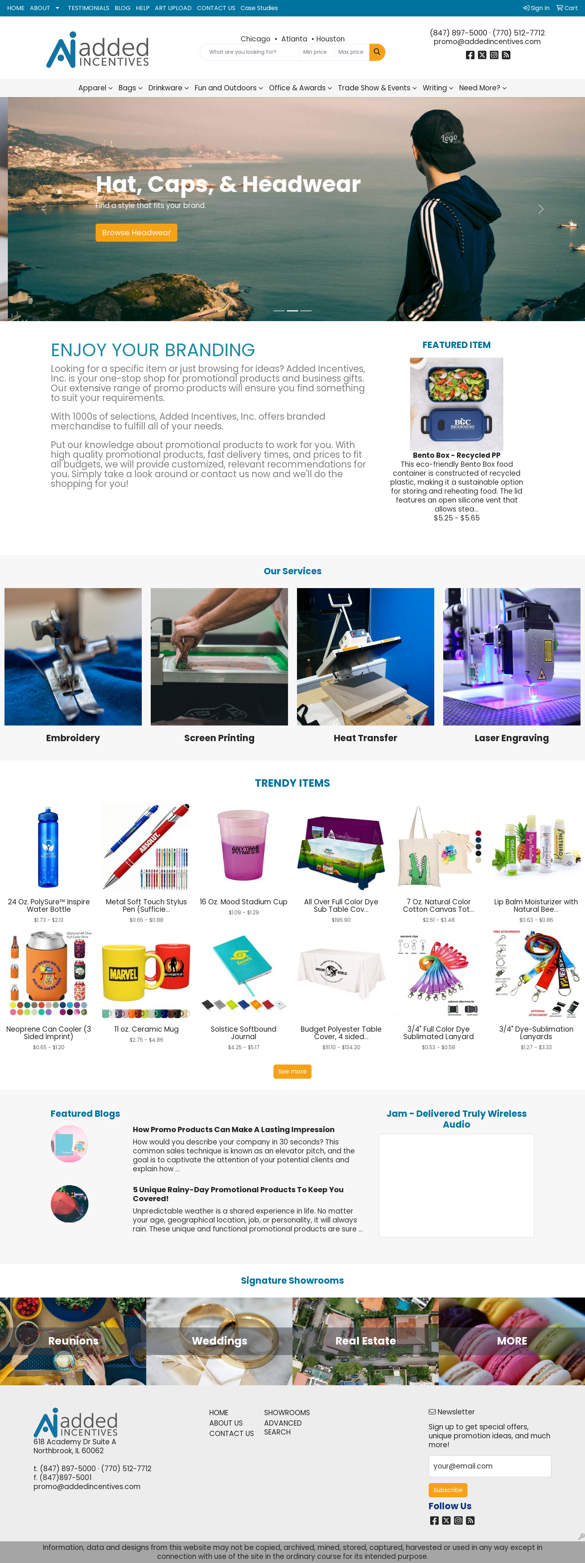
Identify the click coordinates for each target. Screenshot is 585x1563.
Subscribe (448, 1490)
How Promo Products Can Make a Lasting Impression (234, 1129)
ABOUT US (226, 1423)
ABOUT (40, 8)
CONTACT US (216, 8)
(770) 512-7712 (518, 33)
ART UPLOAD (173, 8)
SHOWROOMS (287, 1413)
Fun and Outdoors (226, 88)
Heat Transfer (365, 738)
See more (292, 1071)
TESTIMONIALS (88, 8)
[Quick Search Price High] (352, 52)
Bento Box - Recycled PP (457, 455)
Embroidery (73, 738)
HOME (16, 8)
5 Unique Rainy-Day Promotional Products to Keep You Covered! (238, 1194)
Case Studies (259, 8)
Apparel (92, 88)
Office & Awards (297, 88)
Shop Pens (114, 232)
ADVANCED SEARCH (283, 1427)
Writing (435, 88)
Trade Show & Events (374, 88)
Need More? (479, 88)
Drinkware (165, 88)
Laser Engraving (512, 738)
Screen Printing (219, 738)
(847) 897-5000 (458, 33)
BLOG (123, 8)
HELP (143, 8)
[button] (44, 209)
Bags (127, 88)
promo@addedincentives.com (487, 42)
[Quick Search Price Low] (317, 52)
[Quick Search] (250, 52)
